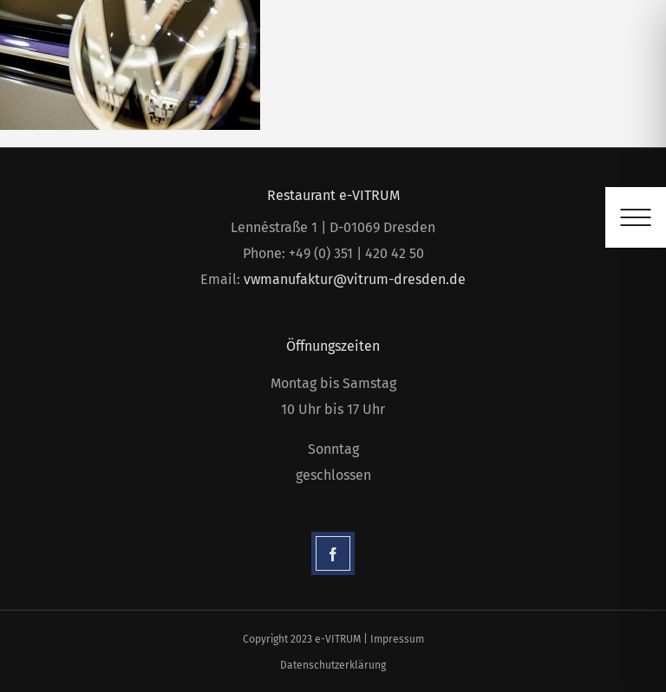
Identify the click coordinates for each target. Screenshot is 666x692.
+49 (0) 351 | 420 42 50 (356, 253)
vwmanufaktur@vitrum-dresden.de (355, 279)
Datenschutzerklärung (333, 665)
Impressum (397, 639)
